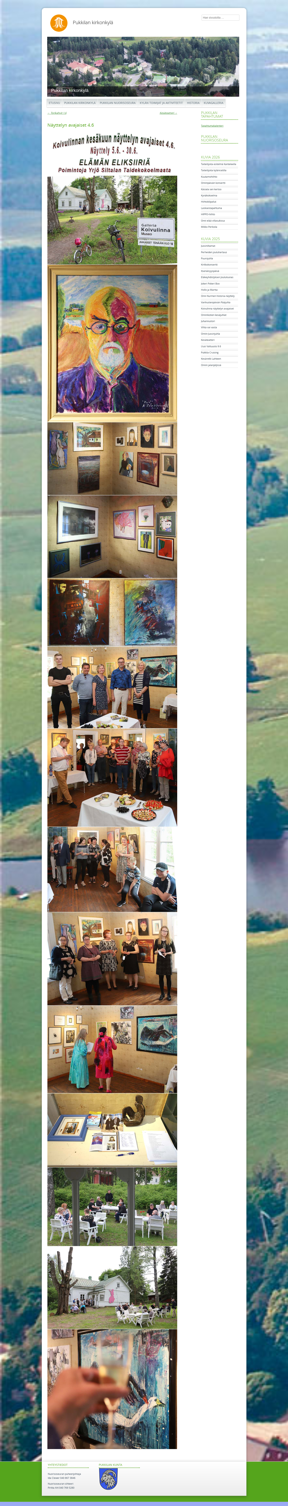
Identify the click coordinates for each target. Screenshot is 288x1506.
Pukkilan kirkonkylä (93, 22)
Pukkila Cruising (210, 352)
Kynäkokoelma (209, 195)
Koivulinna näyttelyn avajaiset (217, 308)
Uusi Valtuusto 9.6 (211, 346)
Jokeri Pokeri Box (210, 283)
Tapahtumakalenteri (212, 125)
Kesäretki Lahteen (211, 358)
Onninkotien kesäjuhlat (213, 315)
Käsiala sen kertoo (211, 189)
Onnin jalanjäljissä (211, 365)
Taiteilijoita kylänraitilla (213, 170)
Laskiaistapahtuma (211, 208)
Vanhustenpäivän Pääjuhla (215, 302)
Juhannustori (208, 321)
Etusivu (54, 103)
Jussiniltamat (208, 246)
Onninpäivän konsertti (213, 183)
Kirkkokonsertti (209, 264)
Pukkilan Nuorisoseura (118, 103)
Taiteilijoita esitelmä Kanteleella (218, 164)
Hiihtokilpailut (208, 201)
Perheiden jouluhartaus (214, 252)
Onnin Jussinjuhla (210, 333)
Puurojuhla (207, 258)
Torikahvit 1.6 (56, 112)
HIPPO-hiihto (208, 214)
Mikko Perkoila (209, 227)
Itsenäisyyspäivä (210, 271)
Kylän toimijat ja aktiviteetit (161, 103)
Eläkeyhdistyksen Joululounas (217, 277)
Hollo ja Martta (209, 289)
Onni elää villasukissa (213, 220)
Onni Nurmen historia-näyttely (218, 296)
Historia (193, 103)
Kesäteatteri (168, 112)
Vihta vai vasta (209, 327)
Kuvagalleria (213, 103)
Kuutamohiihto (209, 176)
